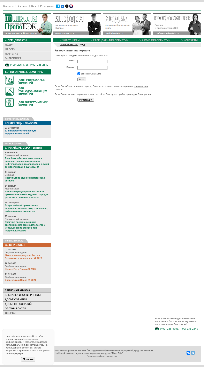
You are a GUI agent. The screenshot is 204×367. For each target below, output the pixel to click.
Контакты (23, 6)
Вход (33, 6)
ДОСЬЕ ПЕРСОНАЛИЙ (18, 304)
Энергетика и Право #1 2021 (20, 280)
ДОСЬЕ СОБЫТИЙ (16, 299)
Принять (28, 359)
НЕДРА (9, 44)
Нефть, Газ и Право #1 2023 (20, 269)
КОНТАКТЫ (191, 40)
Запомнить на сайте (91, 74)
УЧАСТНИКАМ (71, 40)
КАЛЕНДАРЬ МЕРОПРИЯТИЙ (110, 40)
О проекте (8, 6)
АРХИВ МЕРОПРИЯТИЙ (156, 40)
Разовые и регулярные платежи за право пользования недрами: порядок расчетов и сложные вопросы (26, 194)
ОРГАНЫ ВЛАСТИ (15, 308)
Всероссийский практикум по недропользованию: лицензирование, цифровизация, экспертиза (26, 208)
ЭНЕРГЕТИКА (13, 58)
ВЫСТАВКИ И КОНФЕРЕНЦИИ (23, 295)
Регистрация (46, 6)
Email (72, 60)
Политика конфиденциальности (102, 356)
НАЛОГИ (10, 49)
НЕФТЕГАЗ (11, 53)
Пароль (71, 67)
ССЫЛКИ (10, 313)
